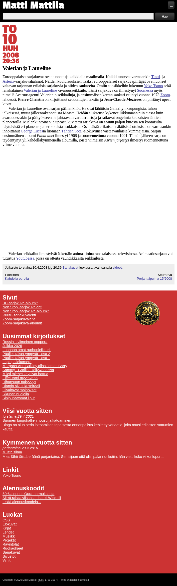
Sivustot (9, 556)
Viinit (7, 560)
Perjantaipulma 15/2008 (154, 278)
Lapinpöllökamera (17, 362)
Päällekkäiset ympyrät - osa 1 (26, 358)
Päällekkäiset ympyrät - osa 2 (26, 354)
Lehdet (8, 532)
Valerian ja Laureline (40, 90)
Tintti (155, 77)
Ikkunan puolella (16, 394)
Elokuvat (10, 524)
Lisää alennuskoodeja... (22, 502)
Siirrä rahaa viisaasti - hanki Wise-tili (32, 498)
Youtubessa (25, 258)
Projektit (9, 540)
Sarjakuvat (70, 267)
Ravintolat (11, 544)
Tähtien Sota (71, 131)
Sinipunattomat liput (19, 398)
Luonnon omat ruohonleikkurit (27, 350)
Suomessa (145, 90)
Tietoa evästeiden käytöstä (74, 579)
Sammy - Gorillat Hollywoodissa (28, 370)
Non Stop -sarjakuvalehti (22, 307)
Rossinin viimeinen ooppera (25, 342)
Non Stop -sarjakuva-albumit (26, 311)
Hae (165, 16)
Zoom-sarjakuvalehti (19, 319)
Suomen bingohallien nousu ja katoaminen (37, 420)
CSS (6, 520)
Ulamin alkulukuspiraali (21, 386)
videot (117, 267)
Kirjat (7, 528)
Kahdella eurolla (17, 278)
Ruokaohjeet (13, 548)
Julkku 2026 (12, 346)
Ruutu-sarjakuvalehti (19, 315)
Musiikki (9, 536)
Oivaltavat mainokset (20, 390)
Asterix (8, 81)
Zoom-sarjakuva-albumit (22, 323)
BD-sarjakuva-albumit (20, 303)
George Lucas (32, 131)
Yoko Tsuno (153, 86)
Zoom (165, 95)
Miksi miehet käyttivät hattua (25, 374)
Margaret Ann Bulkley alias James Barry (35, 366)
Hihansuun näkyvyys (19, 382)
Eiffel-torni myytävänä (20, 378)
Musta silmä (12, 452)
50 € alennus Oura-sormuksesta (28, 494)
